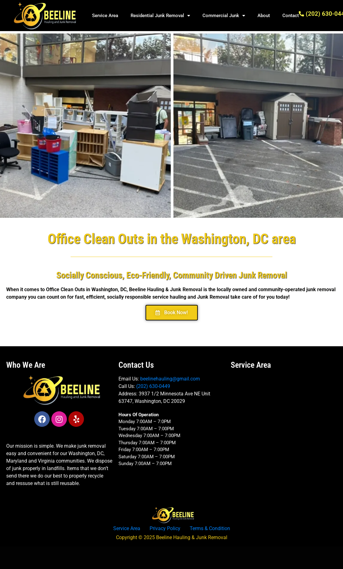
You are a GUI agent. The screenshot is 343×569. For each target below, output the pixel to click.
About (263, 15)
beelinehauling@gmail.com (170, 379)
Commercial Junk (223, 15)
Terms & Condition (210, 528)
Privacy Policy (165, 528)
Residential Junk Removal (160, 15)
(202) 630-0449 (153, 386)
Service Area (105, 15)
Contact (290, 15)
